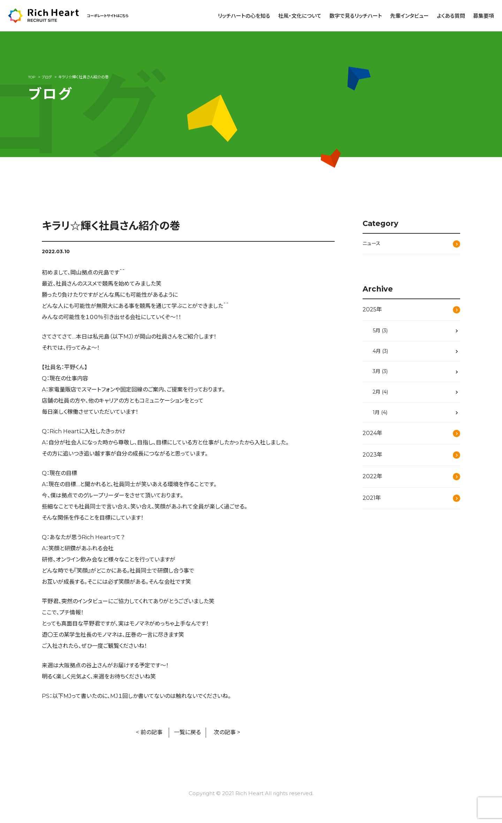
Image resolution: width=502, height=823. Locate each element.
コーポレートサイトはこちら (112, 15)
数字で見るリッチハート (355, 16)
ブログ (48, 77)
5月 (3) (382, 332)
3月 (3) (382, 375)
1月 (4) (382, 418)
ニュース (373, 244)
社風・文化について (299, 16)
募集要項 (483, 16)
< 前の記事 (149, 732)
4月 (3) (382, 353)
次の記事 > (227, 732)
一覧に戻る (187, 732)
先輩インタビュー (409, 16)
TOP (32, 77)
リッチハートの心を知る (244, 16)
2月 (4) (382, 397)
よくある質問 (451, 16)
